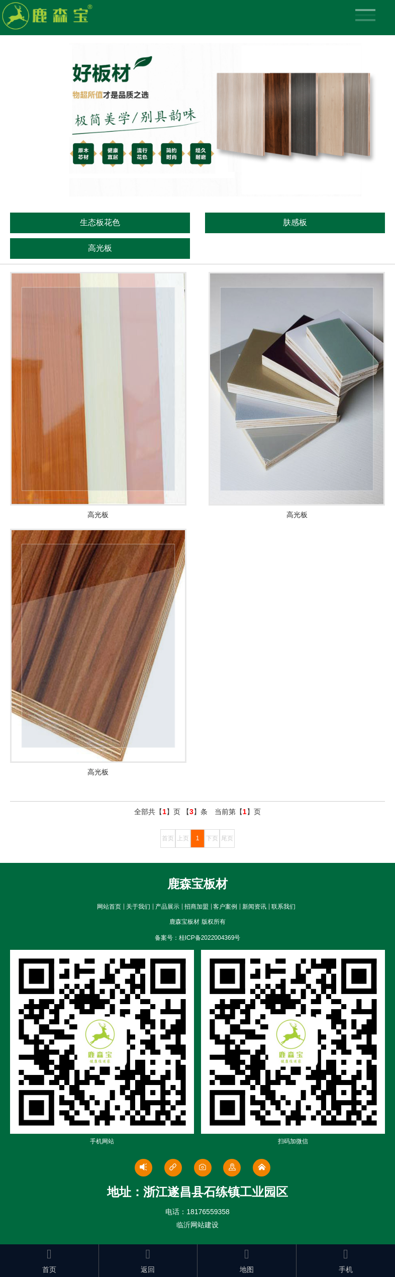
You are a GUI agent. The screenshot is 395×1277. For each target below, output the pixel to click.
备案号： (198, 937)
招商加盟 (196, 906)
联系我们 (283, 906)
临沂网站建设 (197, 1225)
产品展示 (167, 906)
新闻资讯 (254, 906)
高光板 (100, 248)
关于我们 (138, 906)
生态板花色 (100, 222)
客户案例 (225, 906)
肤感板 (295, 222)
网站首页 (109, 906)
